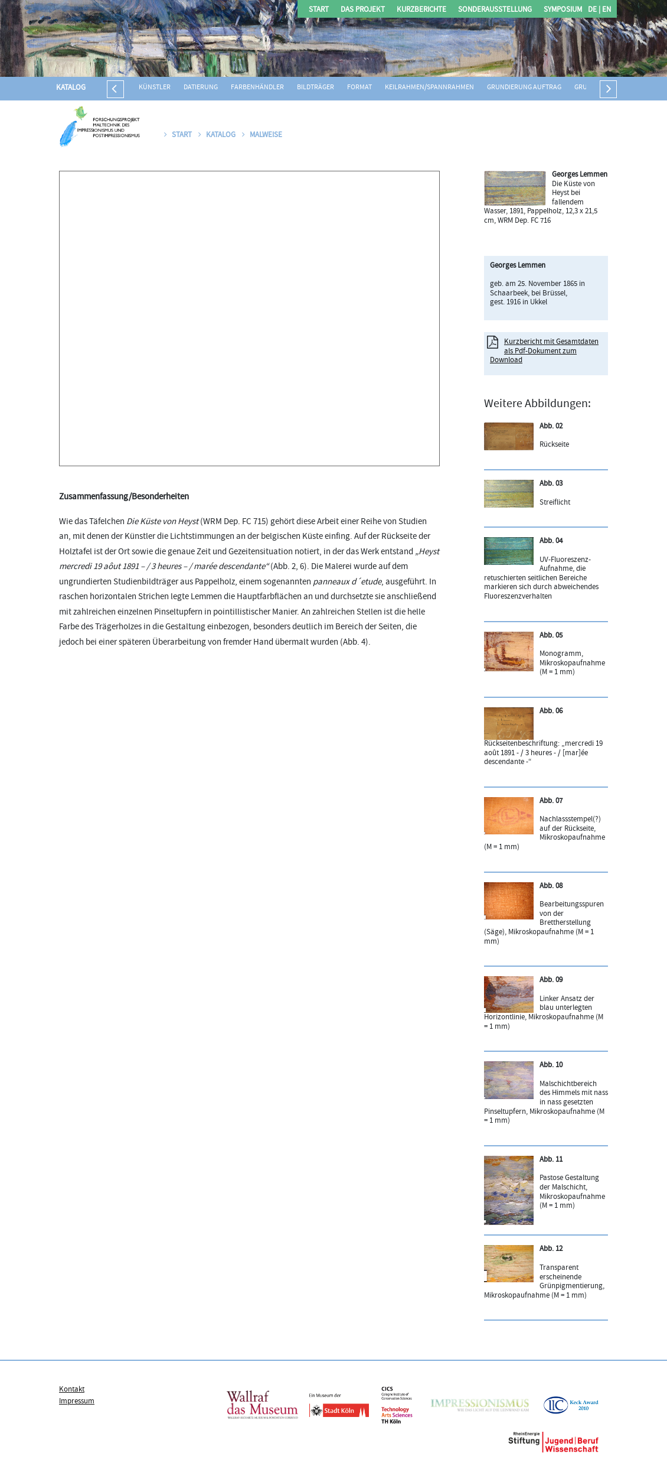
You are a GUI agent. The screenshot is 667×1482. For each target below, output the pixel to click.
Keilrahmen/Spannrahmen (429, 87)
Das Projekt (363, 10)
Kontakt (71, 1390)
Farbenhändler (257, 87)
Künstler (155, 87)
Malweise (262, 135)
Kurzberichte (421, 10)
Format (359, 87)
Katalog (71, 88)
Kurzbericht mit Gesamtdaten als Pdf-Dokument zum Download (544, 351)
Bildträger (315, 87)
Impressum (76, 1402)
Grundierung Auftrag (524, 87)
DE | (594, 10)
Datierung (201, 87)
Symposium (563, 10)
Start (319, 10)
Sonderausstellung (495, 10)
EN (605, 10)
